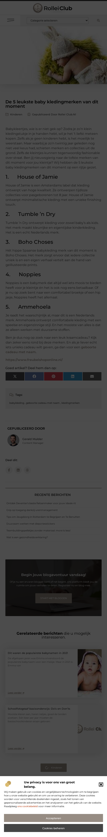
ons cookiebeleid (27, 808)
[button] (101, 787)
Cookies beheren (53, 830)
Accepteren (53, 820)
